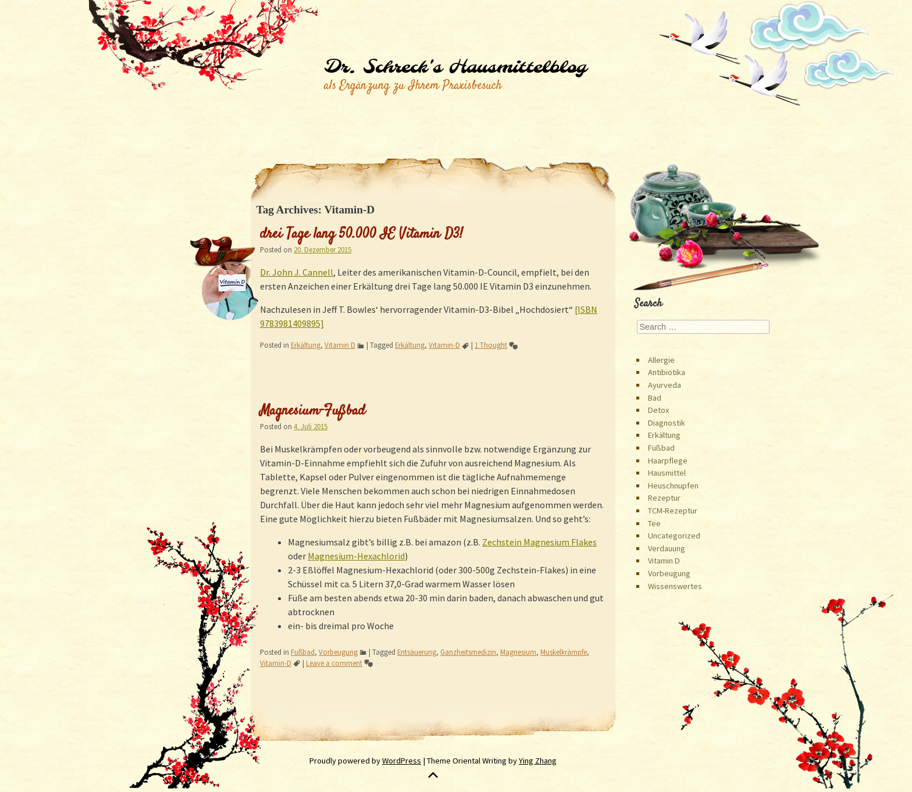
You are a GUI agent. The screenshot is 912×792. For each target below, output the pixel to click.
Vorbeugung (338, 652)
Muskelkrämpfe (563, 652)
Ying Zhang (538, 760)
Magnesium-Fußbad (312, 411)
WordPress (401, 760)
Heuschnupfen (673, 485)
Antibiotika (666, 372)
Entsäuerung (416, 652)
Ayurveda (664, 385)
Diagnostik (666, 423)
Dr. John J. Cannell (296, 272)
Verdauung (666, 548)
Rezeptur (664, 498)
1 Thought (491, 344)
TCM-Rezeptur (672, 510)
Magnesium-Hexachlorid (356, 556)
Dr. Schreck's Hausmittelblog (455, 67)
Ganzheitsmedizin (468, 652)
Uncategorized (674, 535)
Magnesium (518, 652)
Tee (654, 523)
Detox (658, 410)
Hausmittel (667, 473)
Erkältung (305, 344)
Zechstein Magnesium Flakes (539, 542)
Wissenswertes (675, 586)
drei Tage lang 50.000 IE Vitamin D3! (361, 234)
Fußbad (303, 652)
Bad (654, 398)
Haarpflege (667, 460)
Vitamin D (340, 344)
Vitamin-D (444, 344)
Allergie (661, 360)
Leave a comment (334, 663)
